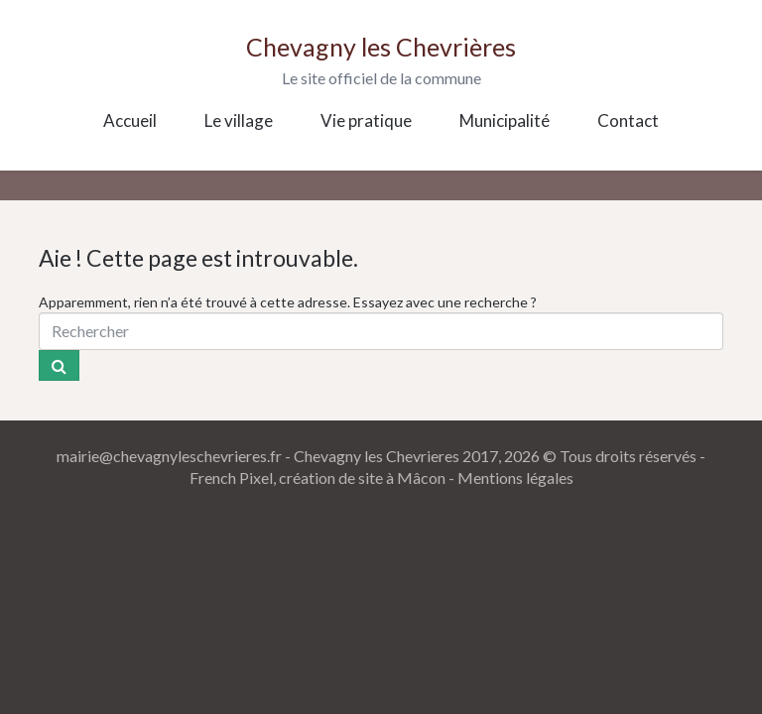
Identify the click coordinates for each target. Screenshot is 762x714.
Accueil (130, 120)
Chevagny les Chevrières (381, 46)
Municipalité (504, 120)
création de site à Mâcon (362, 477)
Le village (238, 120)
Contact (628, 120)
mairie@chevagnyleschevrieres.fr (169, 455)
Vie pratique (366, 120)
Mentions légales (515, 477)
